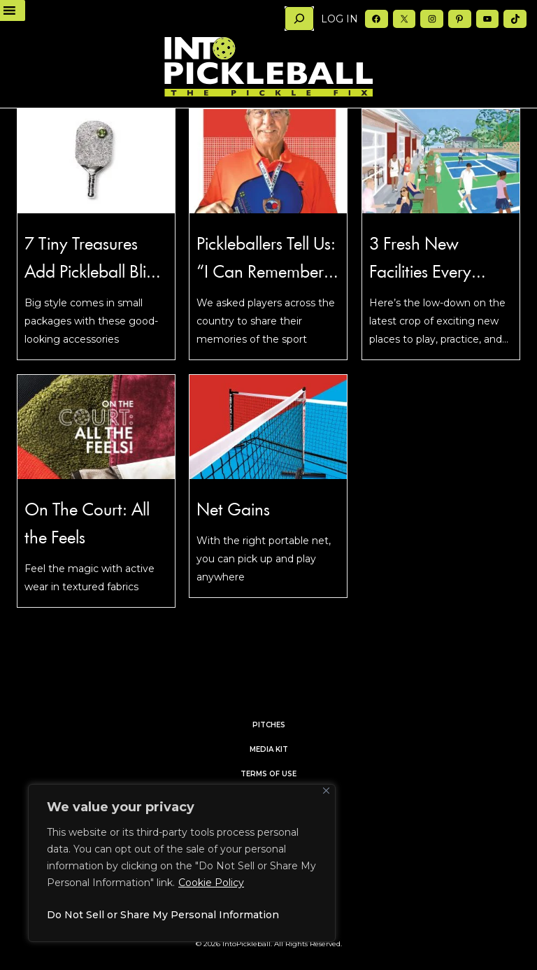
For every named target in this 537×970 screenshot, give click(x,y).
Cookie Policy (211, 882)
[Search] (299, 18)
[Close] (326, 790)
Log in (339, 19)
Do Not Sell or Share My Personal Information (163, 914)
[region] (182, 863)
